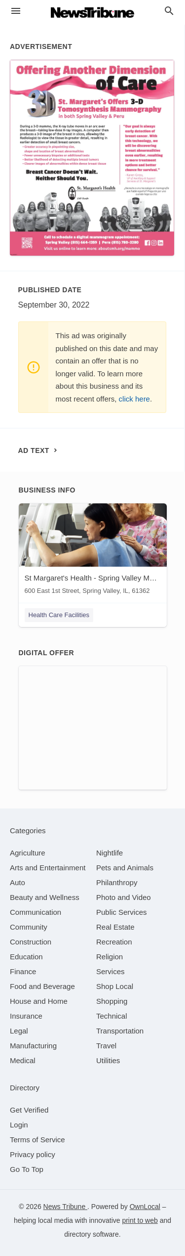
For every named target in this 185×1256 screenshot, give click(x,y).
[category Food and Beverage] (42, 986)
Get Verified (29, 1110)
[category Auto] (17, 882)
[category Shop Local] (114, 986)
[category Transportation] (120, 1031)
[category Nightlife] (109, 853)
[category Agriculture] (27, 853)
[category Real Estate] (115, 927)
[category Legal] (19, 1031)
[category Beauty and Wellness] (44, 897)
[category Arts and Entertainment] (47, 867)
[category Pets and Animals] (124, 867)
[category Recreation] (114, 942)
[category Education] (26, 956)
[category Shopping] (111, 1001)
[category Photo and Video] (123, 897)
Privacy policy (32, 1154)
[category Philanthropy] (116, 882)
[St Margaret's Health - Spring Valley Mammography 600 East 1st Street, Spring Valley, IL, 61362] (93, 551)
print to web (139, 1220)
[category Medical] (23, 1060)
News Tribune (65, 1207)
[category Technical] (111, 1016)
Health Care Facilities (59, 615)
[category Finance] (23, 971)
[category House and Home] (39, 1001)
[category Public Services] (121, 912)
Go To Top (26, 1169)
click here (134, 399)
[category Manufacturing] (33, 1045)
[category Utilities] (108, 1060)
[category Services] (110, 971)
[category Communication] (35, 912)
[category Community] (28, 927)
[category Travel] (106, 1045)
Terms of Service (37, 1139)
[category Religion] (109, 956)
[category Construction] (30, 942)
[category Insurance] (26, 1016)
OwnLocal (145, 1207)
